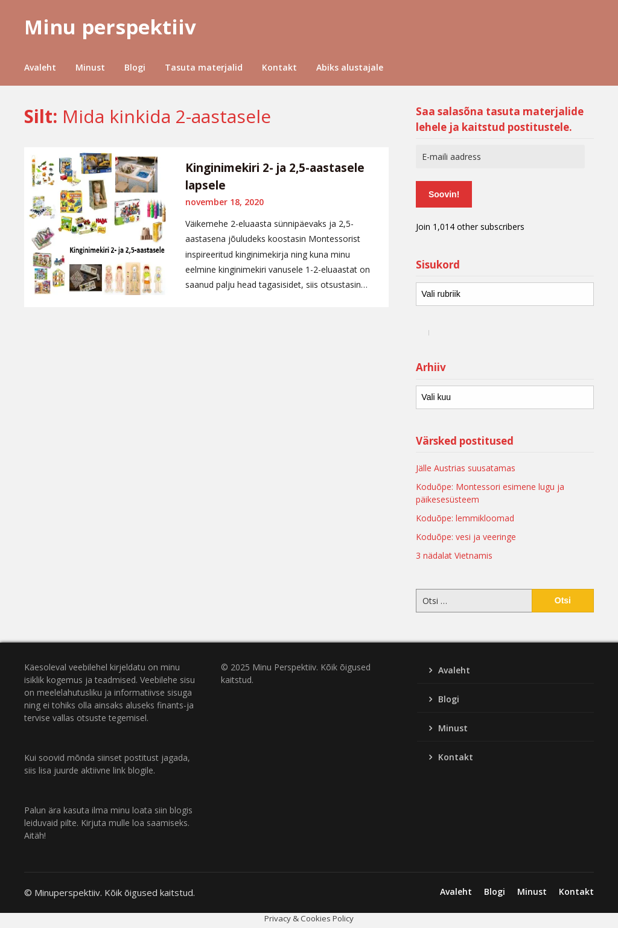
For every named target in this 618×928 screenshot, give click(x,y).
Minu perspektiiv (110, 26)
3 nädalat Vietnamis (454, 555)
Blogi (134, 67)
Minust (90, 67)
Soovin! (443, 194)
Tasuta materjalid (204, 67)
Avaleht (40, 67)
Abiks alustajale (349, 67)
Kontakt (279, 67)
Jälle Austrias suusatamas (465, 468)
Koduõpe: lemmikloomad (465, 518)
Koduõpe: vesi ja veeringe (466, 536)
